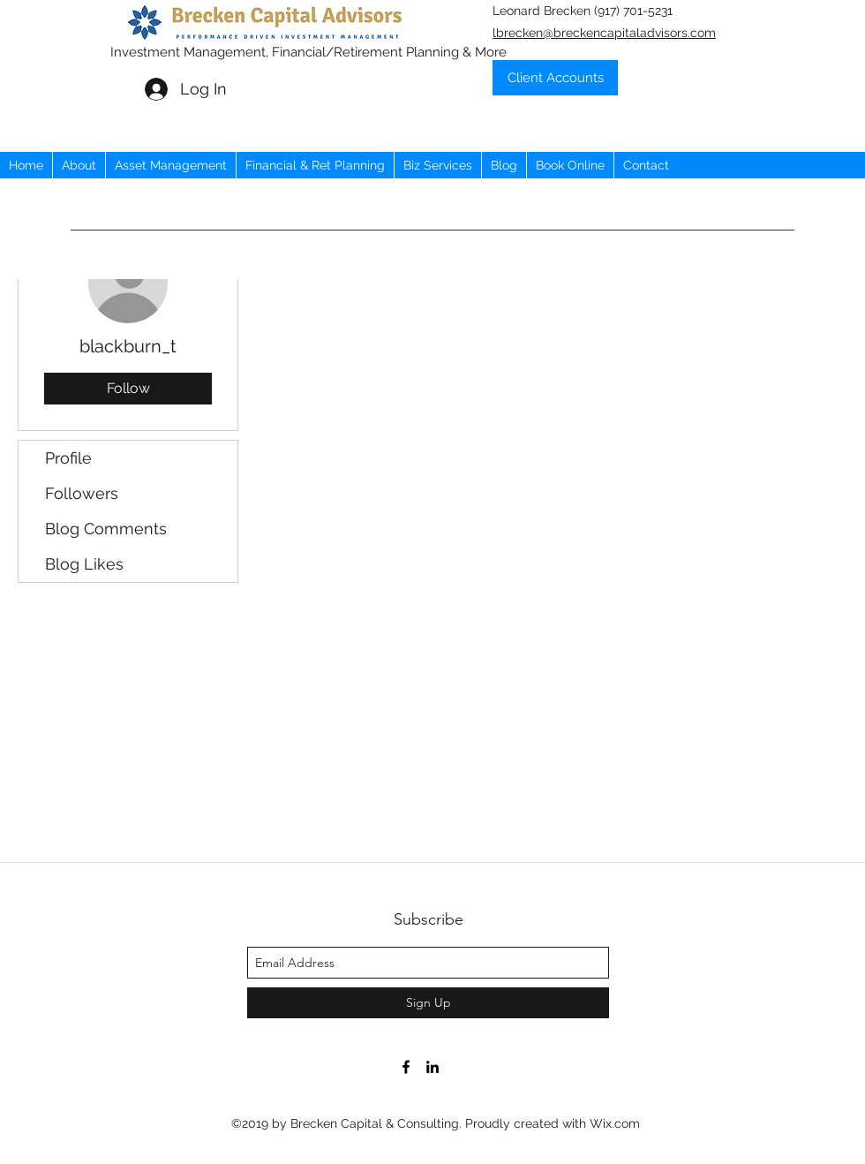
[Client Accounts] (555, 77)
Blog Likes (84, 564)
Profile (68, 458)
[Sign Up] (428, 1002)
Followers (81, 493)
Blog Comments (106, 528)
